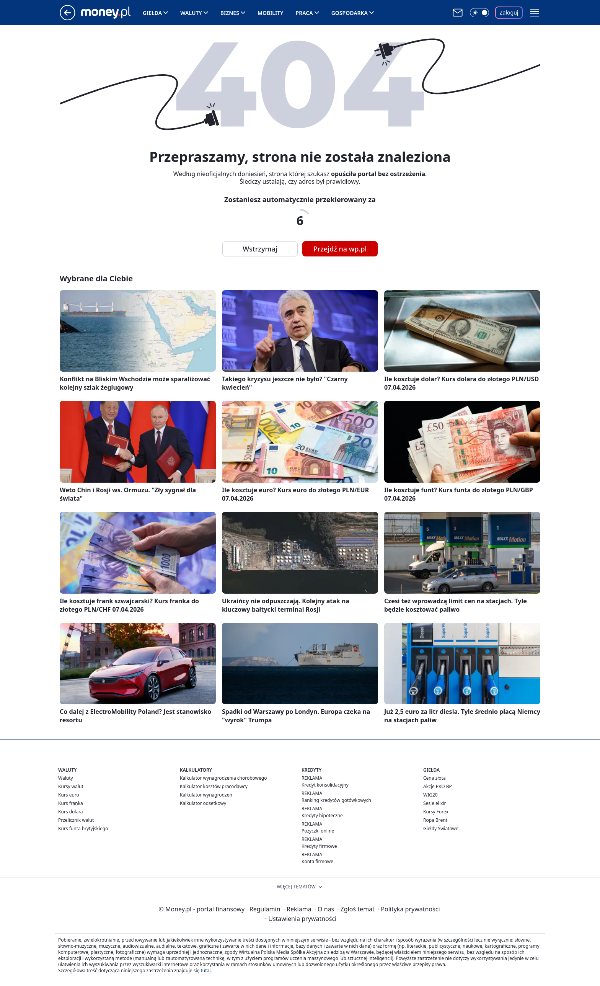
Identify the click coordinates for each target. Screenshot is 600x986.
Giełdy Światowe (440, 828)
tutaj (205, 970)
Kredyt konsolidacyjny (325, 785)
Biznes (229, 12)
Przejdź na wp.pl (340, 248)
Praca (304, 12)
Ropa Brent (435, 820)
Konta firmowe (317, 861)
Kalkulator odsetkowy (203, 803)
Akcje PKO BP (437, 786)
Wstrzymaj (260, 248)
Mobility (271, 12)
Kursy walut (70, 786)
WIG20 (430, 795)
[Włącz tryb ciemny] (479, 12)
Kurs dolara (70, 811)
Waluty (191, 12)
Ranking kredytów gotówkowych (336, 800)
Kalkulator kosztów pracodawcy (214, 786)
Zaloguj (509, 12)
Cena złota (434, 778)
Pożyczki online (318, 831)
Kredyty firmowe (319, 846)
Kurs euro (68, 795)
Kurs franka (70, 803)
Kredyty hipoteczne (322, 815)
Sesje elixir (434, 803)
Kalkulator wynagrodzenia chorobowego (223, 778)
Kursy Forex (435, 811)
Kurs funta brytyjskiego (83, 828)
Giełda (152, 12)
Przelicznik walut (76, 820)
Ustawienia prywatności (300, 918)
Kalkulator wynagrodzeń (206, 795)
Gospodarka (349, 12)
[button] (534, 13)
